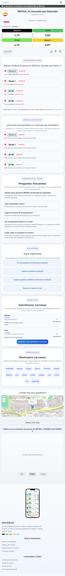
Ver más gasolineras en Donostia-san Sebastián (32, 263)
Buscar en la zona (32, 423)
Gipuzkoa (9, 6)
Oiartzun (37, 368)
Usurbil (24, 375)
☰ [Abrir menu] (61, 2)
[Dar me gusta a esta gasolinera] (5, 51)
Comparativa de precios (9, 560)
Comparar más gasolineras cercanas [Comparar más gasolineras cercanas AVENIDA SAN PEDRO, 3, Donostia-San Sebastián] (32, 342)
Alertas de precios (7, 563)
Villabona (9, 375)
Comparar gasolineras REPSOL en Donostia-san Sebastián (32, 280)
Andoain (56, 368)
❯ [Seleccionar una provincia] (3, 6)
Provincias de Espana (9, 541)
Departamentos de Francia (10, 548)
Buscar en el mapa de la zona (32, 288)
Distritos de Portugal (8, 545)
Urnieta (56, 375)
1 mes (32, 474)
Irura (17, 375)
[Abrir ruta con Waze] (51, 51)
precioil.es (8, 522)
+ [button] (4, 397)
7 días (21, 474)
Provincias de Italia (8, 551)
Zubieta (32, 375)
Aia (27, 381)
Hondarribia (9, 368)
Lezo (49, 375)
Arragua (28, 368)
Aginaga (41, 375)
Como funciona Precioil (9, 569)
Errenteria (47, 368)
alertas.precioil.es (56, 109)
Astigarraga (35, 381)
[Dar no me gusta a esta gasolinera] (9, 51)
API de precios (6, 566)
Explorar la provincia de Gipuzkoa (32, 271)
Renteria (19, 368)
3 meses (43, 474)
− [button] (4, 400)
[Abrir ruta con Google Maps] (55, 51)
